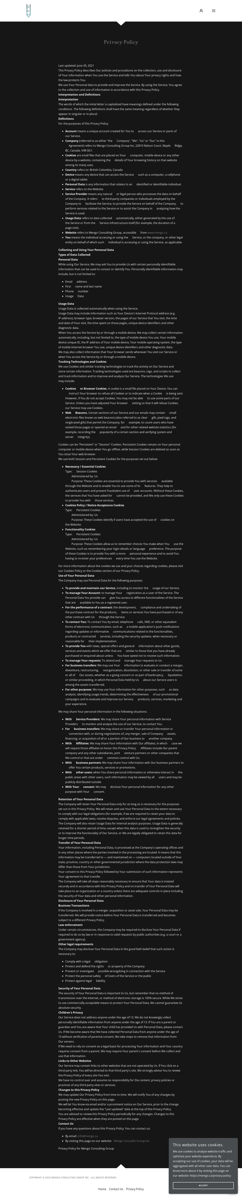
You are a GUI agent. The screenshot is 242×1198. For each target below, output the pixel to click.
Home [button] (102, 1189)
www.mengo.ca (157, 232)
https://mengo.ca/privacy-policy (210, 1175)
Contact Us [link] (116, 1189)
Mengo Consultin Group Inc (132, 1141)
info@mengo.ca (88, 1136)
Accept (203, 1185)
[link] (28, 10)
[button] (201, 10)
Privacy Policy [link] (135, 1189)
